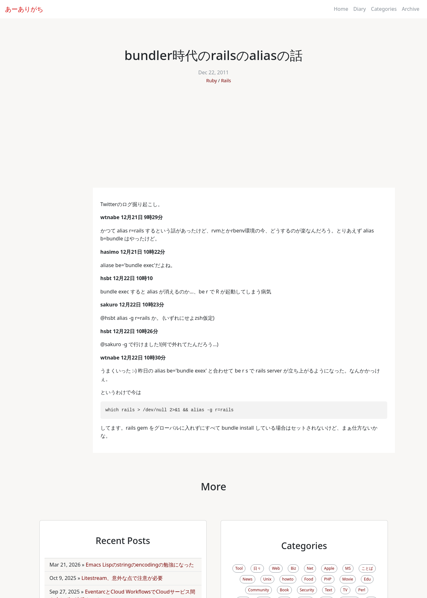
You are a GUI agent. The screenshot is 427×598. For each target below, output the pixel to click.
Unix (267, 579)
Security (307, 590)
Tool (239, 568)
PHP (327, 579)
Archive (410, 8)
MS (348, 568)
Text (328, 590)
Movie (347, 579)
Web (276, 568)
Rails (226, 80)
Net (310, 568)
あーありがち (24, 9)
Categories (384, 8)
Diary (359, 8)
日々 (257, 568)
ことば (367, 568)
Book (284, 590)
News (247, 579)
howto (287, 579)
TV (345, 590)
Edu (367, 579)
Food (308, 579)
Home (341, 8)
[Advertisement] (213, 140)
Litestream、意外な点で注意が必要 (122, 577)
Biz (293, 568)
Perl (361, 590)
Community (258, 590)
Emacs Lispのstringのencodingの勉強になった (140, 564)
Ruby (211, 80)
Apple (329, 568)
